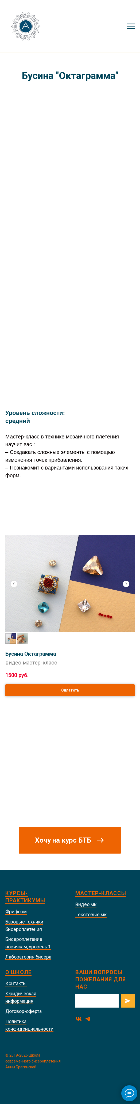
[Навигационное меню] (131, 26)
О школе (18, 972)
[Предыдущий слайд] (14, 584)
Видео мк (85, 904)
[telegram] (87, 1019)
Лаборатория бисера (28, 957)
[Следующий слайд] (126, 584)
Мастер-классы (100, 893)
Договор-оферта (23, 1011)
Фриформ (16, 911)
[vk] (78, 1019)
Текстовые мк (91, 914)
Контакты (16, 983)
